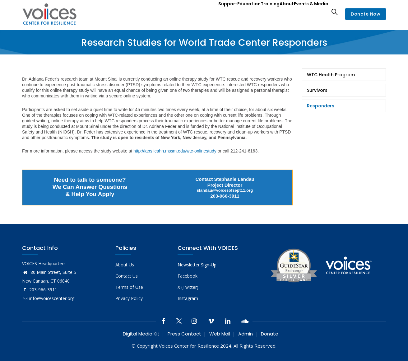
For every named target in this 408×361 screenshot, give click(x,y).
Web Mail (219, 334)
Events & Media (307, 11)
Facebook (187, 276)
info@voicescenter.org (48, 298)
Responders (320, 106)
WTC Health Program (331, 75)
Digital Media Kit (141, 334)
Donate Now (365, 14)
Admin (245, 334)
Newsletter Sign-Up (197, 265)
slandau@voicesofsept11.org (225, 190)
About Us (124, 265)
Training (254, 11)
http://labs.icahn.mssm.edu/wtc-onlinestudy (174, 150)
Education (227, 11)
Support (200, 11)
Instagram (188, 298)
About (277, 11)
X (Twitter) (188, 287)
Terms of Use (129, 287)
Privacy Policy (129, 298)
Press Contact (184, 334)
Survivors (317, 90)
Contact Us (126, 276)
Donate (269, 334)
